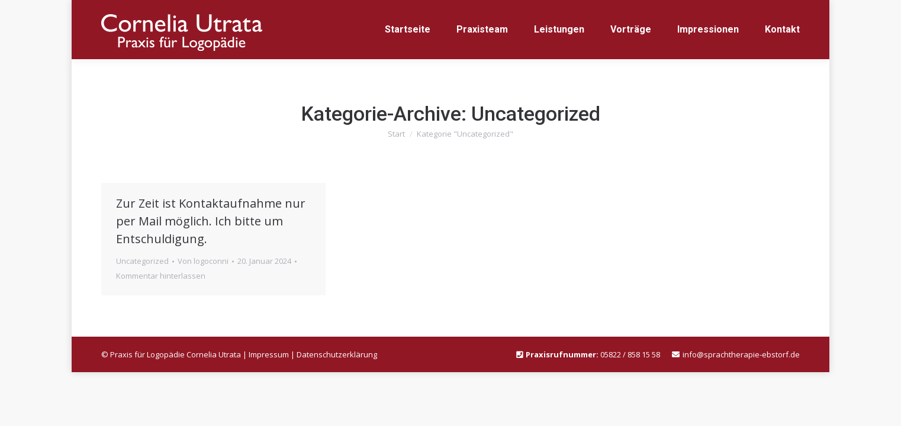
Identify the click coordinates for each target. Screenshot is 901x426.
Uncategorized (142, 261)
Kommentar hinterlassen (160, 275)
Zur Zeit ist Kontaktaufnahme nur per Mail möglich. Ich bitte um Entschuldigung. (210, 221)
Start (396, 133)
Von (203, 261)
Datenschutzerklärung (337, 354)
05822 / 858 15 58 (630, 354)
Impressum (269, 354)
